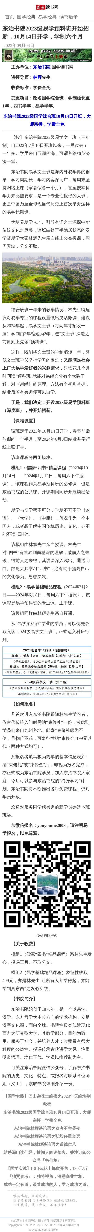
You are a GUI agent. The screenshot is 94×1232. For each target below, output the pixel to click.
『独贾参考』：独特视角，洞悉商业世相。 (47, 1176)
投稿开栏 (30, 1220)
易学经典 (47, 16)
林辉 (37, 77)
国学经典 (26, 16)
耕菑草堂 (70, 1220)
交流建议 (56, 1220)
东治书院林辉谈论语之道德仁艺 (47, 1144)
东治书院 (41, 67)
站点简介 (16, 1220)
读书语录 (68, 16)
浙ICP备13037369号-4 (51, 1225)
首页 (9, 16)
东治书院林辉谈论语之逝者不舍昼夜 (47, 1128)
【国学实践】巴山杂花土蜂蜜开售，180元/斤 (47, 1168)
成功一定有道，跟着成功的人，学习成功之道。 (47, 1184)
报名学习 (43, 1220)
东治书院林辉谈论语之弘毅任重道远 (47, 1136)
